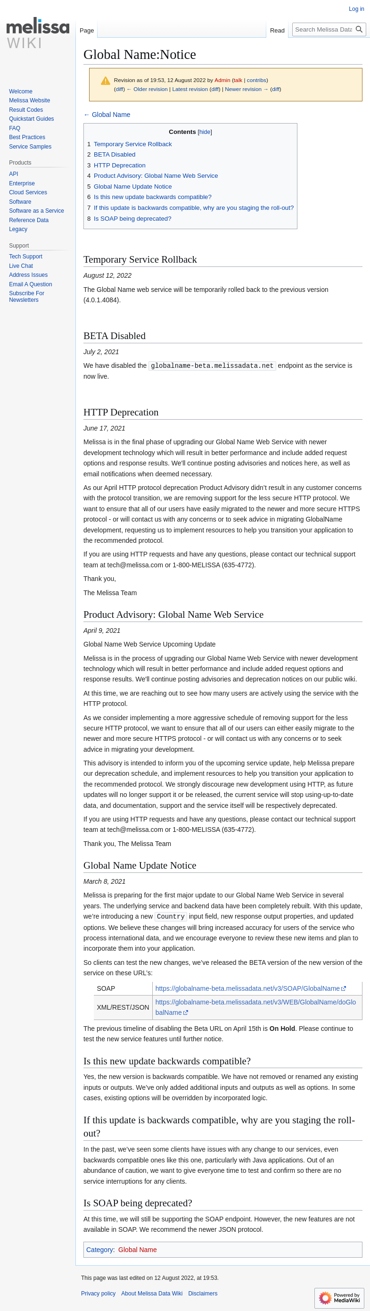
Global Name (137, 1249)
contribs (256, 80)
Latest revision (190, 89)
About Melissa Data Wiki (151, 1292)
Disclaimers (202, 1292)
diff (119, 89)
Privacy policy (98, 1292)
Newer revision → (247, 89)
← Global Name (107, 114)
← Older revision (147, 89)
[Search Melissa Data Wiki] (329, 29)
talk (238, 80)
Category (99, 1249)
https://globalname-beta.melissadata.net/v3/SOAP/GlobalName (248, 987)
